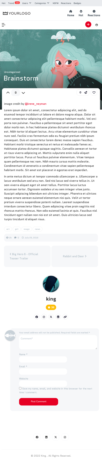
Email (23, 366)
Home (70, 13)
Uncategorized (12, 72)
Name (23, 354)
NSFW (55, 3)
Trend (14, 3)
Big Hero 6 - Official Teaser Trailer (24, 256)
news (37, 229)
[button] (5, 25)
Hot (4, 3)
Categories (40, 3)
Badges (77, 3)
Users (25, 3)
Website (23, 378)
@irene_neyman (35, 104)
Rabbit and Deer (74, 256)
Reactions (66, 3)
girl (16, 229)
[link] (94, 92)
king (51, 298)
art (8, 229)
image (27, 229)
